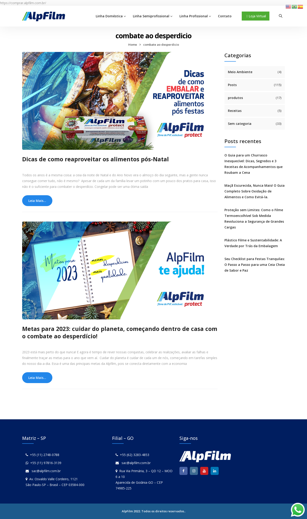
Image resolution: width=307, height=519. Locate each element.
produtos (235, 98)
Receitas (234, 110)
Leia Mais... (37, 200)
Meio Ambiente (240, 72)
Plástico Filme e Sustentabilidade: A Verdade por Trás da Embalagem (253, 243)
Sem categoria (239, 123)
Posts (232, 85)
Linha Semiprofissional (151, 16)
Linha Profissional (193, 16)
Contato (225, 16)
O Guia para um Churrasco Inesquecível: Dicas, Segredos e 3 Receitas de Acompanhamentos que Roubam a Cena (253, 164)
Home (132, 44)
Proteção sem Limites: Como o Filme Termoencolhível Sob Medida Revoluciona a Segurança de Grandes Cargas (254, 218)
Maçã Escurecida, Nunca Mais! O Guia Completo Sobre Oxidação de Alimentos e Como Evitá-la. (254, 191)
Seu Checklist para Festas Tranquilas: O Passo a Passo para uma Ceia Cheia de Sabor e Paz (254, 265)
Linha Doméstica (109, 16)
